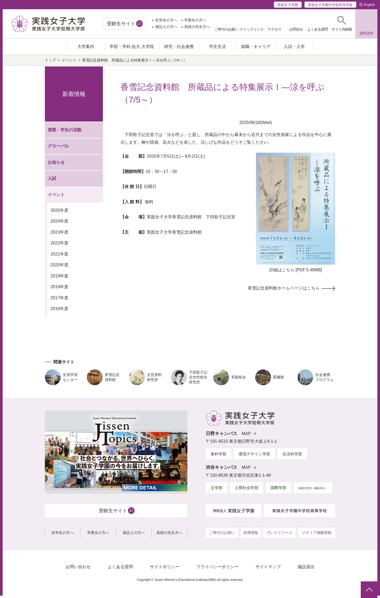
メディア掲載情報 (316, 535)
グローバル (58, 148)
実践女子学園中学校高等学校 (330, 5)
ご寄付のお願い (222, 535)
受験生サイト (121, 23)
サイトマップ (268, 569)
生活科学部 (292, 456)
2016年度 (59, 311)
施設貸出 (306, 569)
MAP (246, 436)
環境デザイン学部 (254, 456)
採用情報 (250, 535)
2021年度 (59, 256)
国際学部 (278, 490)
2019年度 (59, 278)
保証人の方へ (166, 27)
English (369, 5)
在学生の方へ (166, 20)
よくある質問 (120, 569)
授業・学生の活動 (65, 132)
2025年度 (59, 213)
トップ (50, 63)
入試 (52, 181)
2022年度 (59, 245)
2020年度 (59, 267)
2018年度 (59, 289)
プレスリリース (279, 535)
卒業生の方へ (195, 20)
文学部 (216, 490)
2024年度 (59, 223)
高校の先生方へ (197, 27)
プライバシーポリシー (217, 569)
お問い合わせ (78, 569)
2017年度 (59, 300)
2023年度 (59, 235)
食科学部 (218, 456)
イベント (69, 63)
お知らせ (56, 165)
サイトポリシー (164, 569)
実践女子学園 (287, 5)
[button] (341, 23)
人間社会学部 (246, 490)
